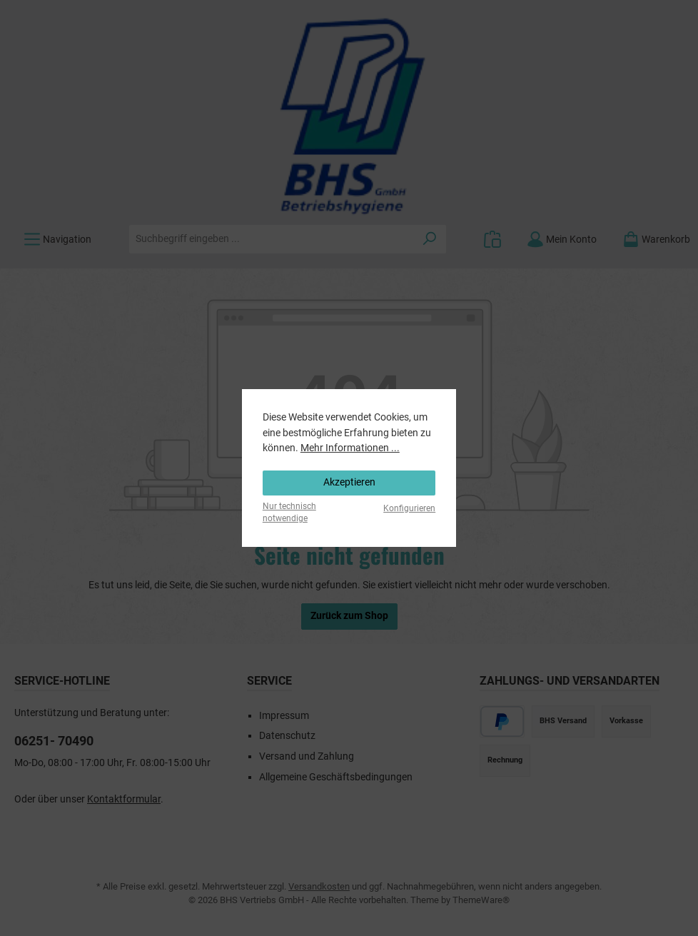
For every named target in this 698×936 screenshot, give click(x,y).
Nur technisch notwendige (289, 512)
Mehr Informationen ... (350, 448)
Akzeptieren (349, 482)
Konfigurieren (409, 508)
